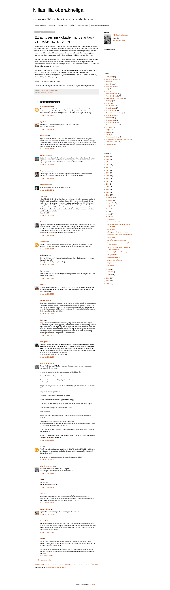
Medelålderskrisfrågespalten (100, 25)
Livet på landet (110, 86)
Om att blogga (62, 25)
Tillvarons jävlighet (40, 25)
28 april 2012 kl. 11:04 (47, 357)
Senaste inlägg (39, 564)
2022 (108, 167)
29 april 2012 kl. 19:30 (47, 487)
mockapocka (44, 342)
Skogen (108, 130)
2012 (108, 195)
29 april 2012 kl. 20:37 (47, 503)
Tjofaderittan (110, 144)
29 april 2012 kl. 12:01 (47, 460)
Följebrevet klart (112, 263)
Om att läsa (109, 118)
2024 (108, 162)
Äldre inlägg (94, 564)
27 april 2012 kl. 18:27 (47, 115)
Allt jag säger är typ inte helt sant (117, 232)
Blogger (92, 584)
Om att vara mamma (112, 125)
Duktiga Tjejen (44, 300)
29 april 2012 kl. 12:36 (47, 473)
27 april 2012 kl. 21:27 (47, 249)
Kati (41, 222)
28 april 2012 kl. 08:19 (47, 314)
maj (109, 214)
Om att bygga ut (111, 110)
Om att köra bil (110, 115)
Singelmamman (45, 171)
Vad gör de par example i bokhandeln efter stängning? (119, 248)
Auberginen (109, 77)
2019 (108, 176)
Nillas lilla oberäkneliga (58, 10)
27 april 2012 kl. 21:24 (47, 235)
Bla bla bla (110, 266)
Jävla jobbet (111, 229)
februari (110, 272)
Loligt (107, 89)
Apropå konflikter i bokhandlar (116, 240)
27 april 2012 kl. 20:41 (47, 190)
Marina (42, 285)
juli (109, 208)
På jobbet (109, 127)
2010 (108, 281)
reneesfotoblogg (45, 106)
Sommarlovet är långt (112, 137)
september (111, 203)
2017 (108, 181)
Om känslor (111, 219)
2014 (108, 189)
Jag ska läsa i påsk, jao (114, 260)
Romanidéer (111, 237)
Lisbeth (42, 196)
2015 (108, 187)
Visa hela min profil (119, 41)
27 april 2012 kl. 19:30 (47, 129)
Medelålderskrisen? (112, 96)
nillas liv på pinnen (46, 363)
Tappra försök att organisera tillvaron (117, 139)
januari (110, 275)
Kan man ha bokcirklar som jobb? (117, 222)
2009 (108, 283)
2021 (108, 170)
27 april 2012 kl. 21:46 (47, 265)
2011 (108, 278)
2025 (108, 159)
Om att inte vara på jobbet (114, 113)
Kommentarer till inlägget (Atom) (55, 567)
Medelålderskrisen (111, 94)
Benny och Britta (83, 25)
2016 (108, 184)
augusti (110, 206)
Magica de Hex (45, 184)
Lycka (107, 91)
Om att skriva (51, 92)
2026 (108, 156)
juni (109, 211)
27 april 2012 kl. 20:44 (47, 215)
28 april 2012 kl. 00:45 (47, 278)
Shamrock (43, 241)
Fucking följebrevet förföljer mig (117, 252)
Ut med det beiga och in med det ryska (119, 235)
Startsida (67, 564)
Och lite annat (110, 106)
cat (41, 480)
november (111, 197)
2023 (108, 165)
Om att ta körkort (111, 122)
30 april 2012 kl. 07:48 (47, 532)
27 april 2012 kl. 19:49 (47, 149)
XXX (41, 446)
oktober (110, 200)
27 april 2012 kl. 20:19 (47, 178)
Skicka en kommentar (44, 560)
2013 (108, 192)
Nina (41, 538)
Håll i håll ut (109, 84)
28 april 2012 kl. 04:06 (47, 294)
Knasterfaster (44, 155)
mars (109, 269)
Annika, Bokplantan (46, 521)
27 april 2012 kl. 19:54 (47, 164)
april (109, 217)
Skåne (72, 25)
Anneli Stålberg (45, 509)
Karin (41, 320)
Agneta (42, 122)
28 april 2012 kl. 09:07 (47, 335)
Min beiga (52, 25)
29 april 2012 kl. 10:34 (47, 440)
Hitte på (108, 81)
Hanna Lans (44, 135)
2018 (108, 178)
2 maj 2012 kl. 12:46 (46, 556)
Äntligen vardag (112, 254)
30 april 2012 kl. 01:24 (47, 514)
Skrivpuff (108, 132)
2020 (108, 173)
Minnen (108, 103)
